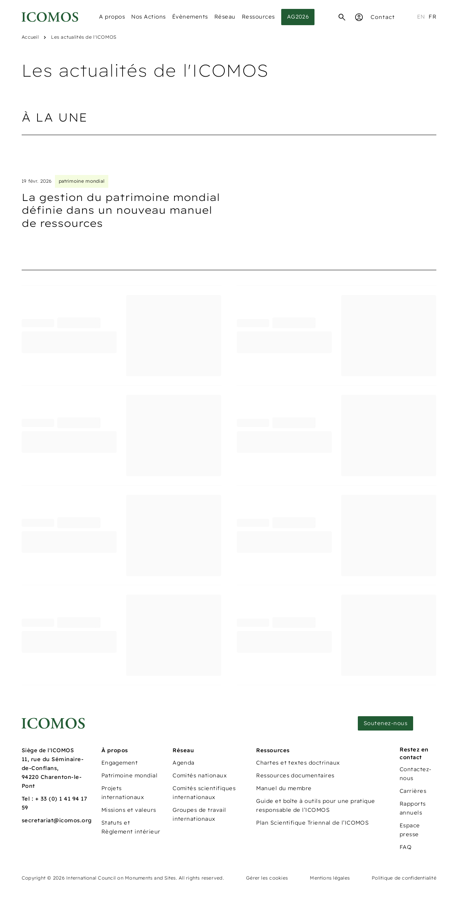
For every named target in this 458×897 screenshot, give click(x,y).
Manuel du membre (284, 788)
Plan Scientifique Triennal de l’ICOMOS (312, 822)
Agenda (184, 762)
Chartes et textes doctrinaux (298, 762)
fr (432, 16)
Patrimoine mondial (129, 775)
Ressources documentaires (295, 775)
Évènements (190, 16)
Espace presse (410, 830)
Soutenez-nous (385, 723)
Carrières (413, 790)
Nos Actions (148, 16)
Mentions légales (330, 878)
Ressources (258, 16)
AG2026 (298, 16)
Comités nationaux (200, 775)
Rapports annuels (413, 808)
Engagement (119, 762)
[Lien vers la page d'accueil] (53, 723)
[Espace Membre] (359, 17)
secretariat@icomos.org (57, 820)
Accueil (30, 37)
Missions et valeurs (128, 809)
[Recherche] (342, 17)
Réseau (225, 16)
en (421, 16)
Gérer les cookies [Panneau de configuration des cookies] (267, 878)
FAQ (406, 847)
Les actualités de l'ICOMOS (83, 37)
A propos (112, 16)
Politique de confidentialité (404, 878)
